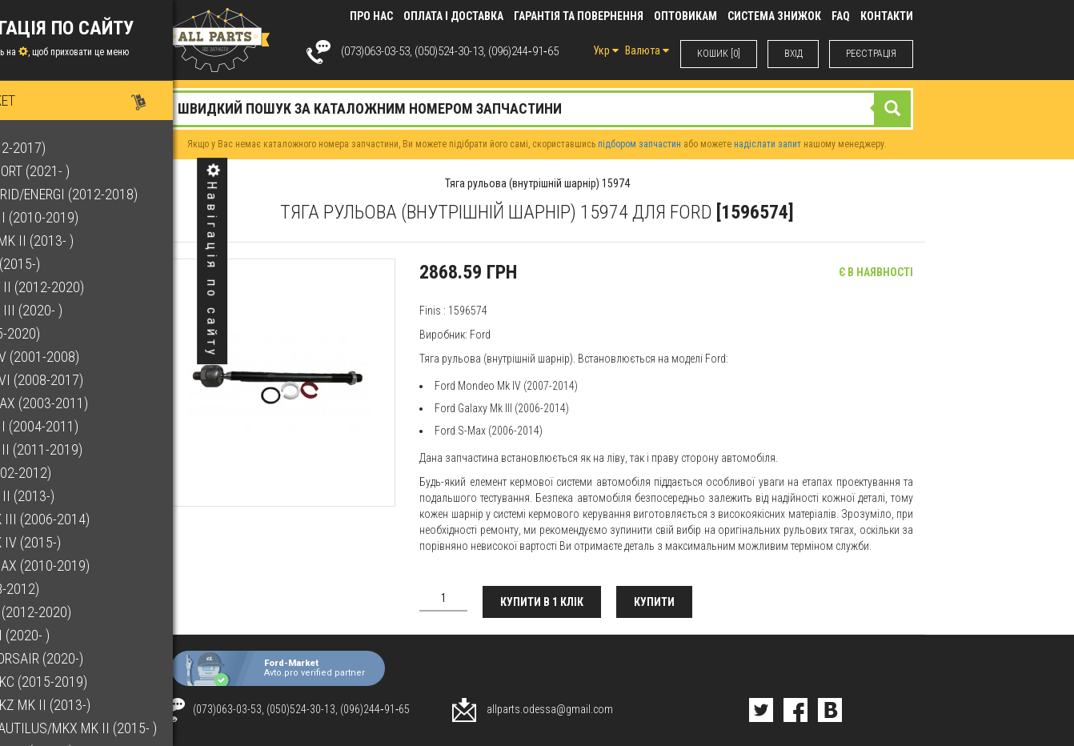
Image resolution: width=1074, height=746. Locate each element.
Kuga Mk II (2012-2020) (84, 612)
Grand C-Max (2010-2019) (93, 565)
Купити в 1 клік (542, 602)
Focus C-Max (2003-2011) (92, 403)
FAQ (841, 16)
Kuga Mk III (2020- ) (73, 635)
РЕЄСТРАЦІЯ (871, 53)
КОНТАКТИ (886, 16)
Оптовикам (685, 16)
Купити (655, 602)
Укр (605, 50)
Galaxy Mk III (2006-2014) (93, 519)
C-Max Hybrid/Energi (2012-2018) (117, 194)
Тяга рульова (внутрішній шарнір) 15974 (537, 183)
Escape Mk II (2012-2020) (90, 287)
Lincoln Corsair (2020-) (90, 658)
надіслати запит (767, 144)
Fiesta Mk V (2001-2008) (88, 356)
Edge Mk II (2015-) (68, 263)
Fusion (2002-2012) (74, 472)
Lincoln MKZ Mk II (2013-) (93, 704)
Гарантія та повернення (578, 16)
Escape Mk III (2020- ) (79, 310)
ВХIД (792, 53)
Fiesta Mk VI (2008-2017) (90, 379)
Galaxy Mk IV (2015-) (79, 542)
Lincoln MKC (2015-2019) (92, 681)
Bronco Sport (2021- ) (83, 170)
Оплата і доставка (453, 16)
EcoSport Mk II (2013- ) (85, 240)
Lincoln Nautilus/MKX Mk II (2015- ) (127, 728)
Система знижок (774, 16)
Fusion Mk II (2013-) (75, 495)
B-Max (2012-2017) (71, 147)
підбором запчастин (639, 144)
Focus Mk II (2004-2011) (87, 426)
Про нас (371, 16)
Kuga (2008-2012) (68, 588)
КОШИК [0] (717, 53)
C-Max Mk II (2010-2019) (87, 217)
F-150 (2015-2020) (68, 333)
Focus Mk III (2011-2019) (89, 449)
